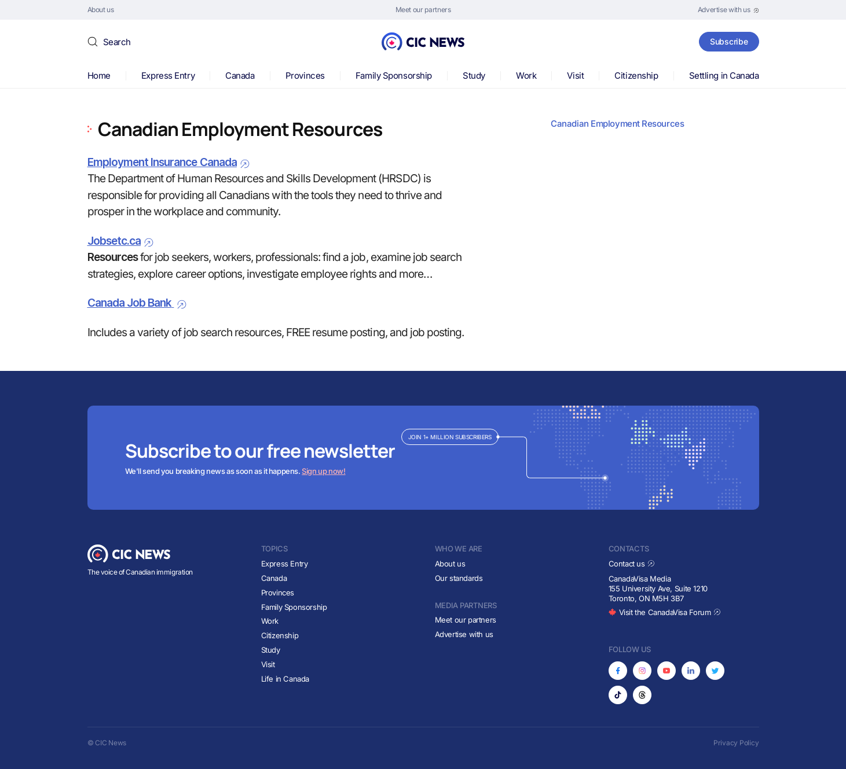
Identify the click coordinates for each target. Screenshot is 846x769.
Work (526, 75)
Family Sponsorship (394, 75)
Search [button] (117, 41)
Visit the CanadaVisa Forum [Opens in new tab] (665, 612)
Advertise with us (464, 634)
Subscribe (729, 41)
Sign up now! (323, 471)
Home (99, 75)
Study (474, 75)
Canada (239, 75)
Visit (575, 75)
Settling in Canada (724, 75)
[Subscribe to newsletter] (423, 458)
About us (450, 563)
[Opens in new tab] (728, 10)
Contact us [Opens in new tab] (632, 563)
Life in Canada (285, 678)
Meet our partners (465, 619)
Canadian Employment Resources (617, 123)
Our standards (459, 578)
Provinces (305, 75)
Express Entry (168, 75)
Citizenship (636, 75)
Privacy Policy (736, 742)
